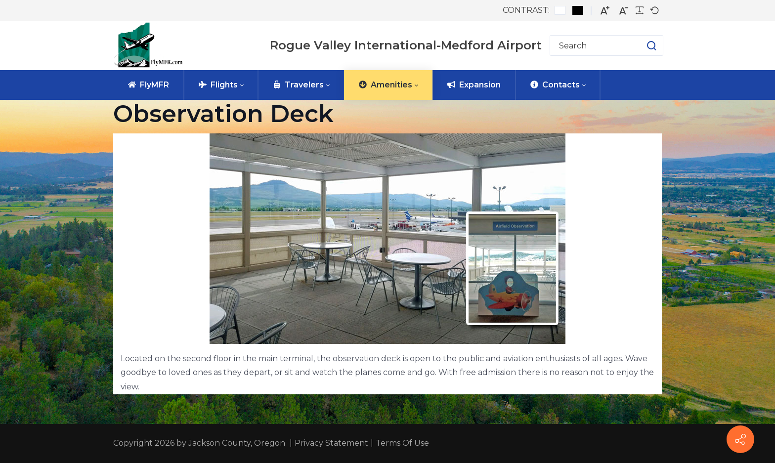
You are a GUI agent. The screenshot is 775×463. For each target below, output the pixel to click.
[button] (642, 45)
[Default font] (654, 10)
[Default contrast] (560, 10)
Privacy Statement (331, 443)
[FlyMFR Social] (740, 439)
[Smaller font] (623, 10)
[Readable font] (639, 10)
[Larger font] (605, 10)
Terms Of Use (402, 443)
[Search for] (606, 45)
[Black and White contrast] (577, 10)
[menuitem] (148, 85)
